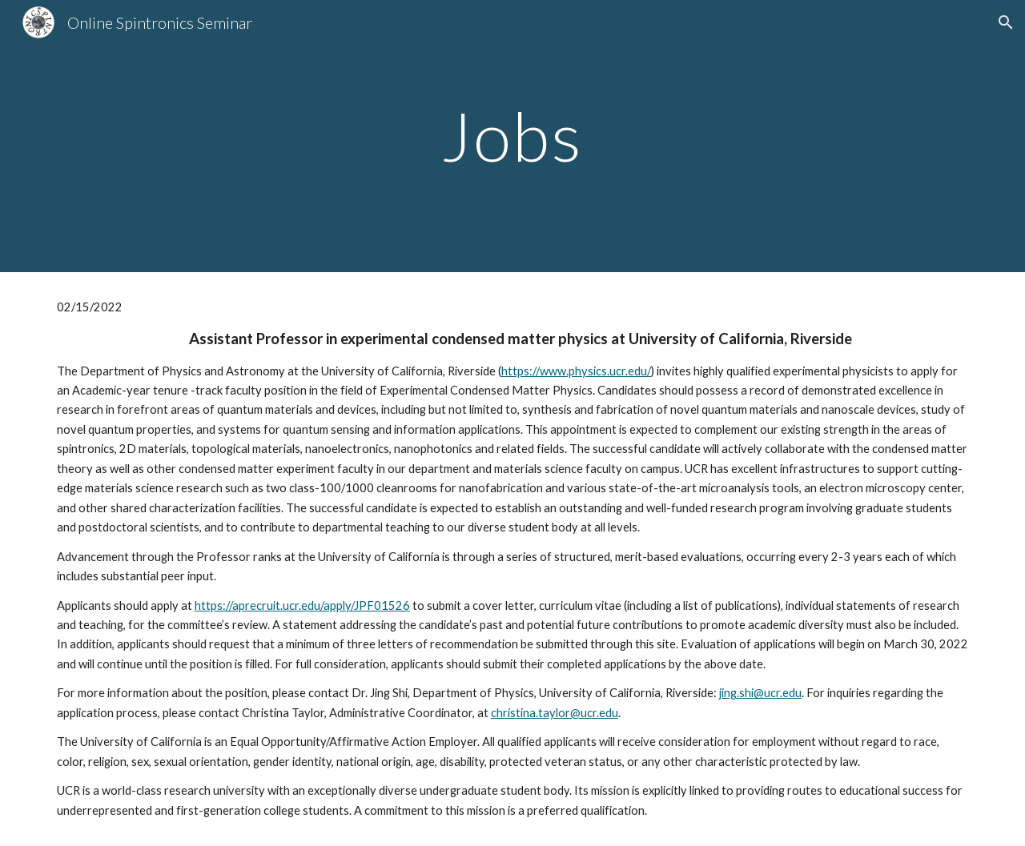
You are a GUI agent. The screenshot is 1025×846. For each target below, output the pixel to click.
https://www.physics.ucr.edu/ (576, 371)
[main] (512, 135)
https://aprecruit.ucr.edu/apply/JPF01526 (302, 605)
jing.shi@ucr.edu (760, 693)
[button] (1006, 22)
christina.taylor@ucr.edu (554, 713)
